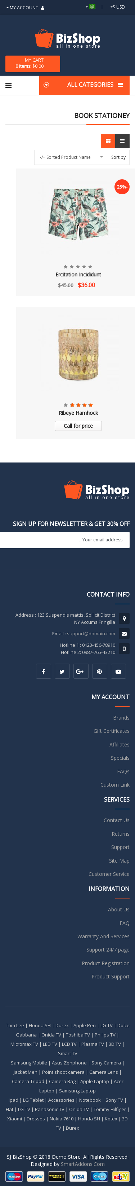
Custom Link (115, 784)
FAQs (123, 771)
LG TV (106, 1025)
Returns (121, 833)
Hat (9, 1109)
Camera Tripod (28, 1081)
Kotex (111, 1118)
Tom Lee (15, 1025)
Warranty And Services (103, 936)
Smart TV (67, 1053)
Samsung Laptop (77, 1090)
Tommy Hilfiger (110, 1109)
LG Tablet (33, 1100)
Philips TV (105, 1034)
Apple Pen (84, 1025)
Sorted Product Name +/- (65, 157)
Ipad (13, 1100)
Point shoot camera (63, 1072)
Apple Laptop (94, 1081)
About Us (119, 909)
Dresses (36, 1118)
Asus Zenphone (69, 1062)
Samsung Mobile (29, 1062)
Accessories (61, 1100)
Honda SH (40, 1025)
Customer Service (109, 873)
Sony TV (114, 1100)
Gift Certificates (112, 730)
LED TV (50, 1044)
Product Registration (106, 963)
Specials (120, 757)
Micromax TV (24, 1044)
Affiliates (119, 744)
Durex (62, 1025)
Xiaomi (14, 1118)
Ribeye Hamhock (78, 412)
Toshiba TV (78, 1034)
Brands (121, 717)
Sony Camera (106, 1062)
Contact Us (117, 820)
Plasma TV (92, 1044)
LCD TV (69, 1044)
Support (120, 847)
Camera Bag (62, 1081)
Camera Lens (103, 1072)
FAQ (125, 923)
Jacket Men (25, 1072)
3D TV (115, 1044)
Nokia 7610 (61, 1118)
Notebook (90, 1100)
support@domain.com (91, 633)
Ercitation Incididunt (78, 274)
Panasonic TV (49, 1109)
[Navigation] (8, 85)
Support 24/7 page (108, 949)
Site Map (119, 860)
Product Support (110, 976)
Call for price (78, 425)
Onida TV (51, 1034)
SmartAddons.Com (83, 1164)
